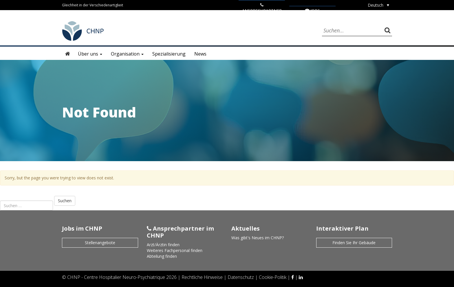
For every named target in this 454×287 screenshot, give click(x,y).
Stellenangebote (100, 242)
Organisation (127, 54)
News (200, 54)
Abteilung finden (162, 256)
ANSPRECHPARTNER (262, 8)
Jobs (312, 10)
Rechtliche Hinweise (203, 277)
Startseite (68, 54)
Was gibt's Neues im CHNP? (257, 237)
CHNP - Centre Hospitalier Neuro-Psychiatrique (116, 277)
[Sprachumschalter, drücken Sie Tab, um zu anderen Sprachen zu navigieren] (378, 5)
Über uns (90, 54)
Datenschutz (241, 277)
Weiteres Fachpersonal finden (174, 250)
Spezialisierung (169, 54)
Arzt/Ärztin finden (163, 244)
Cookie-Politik (273, 277)
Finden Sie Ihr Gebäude (354, 242)
